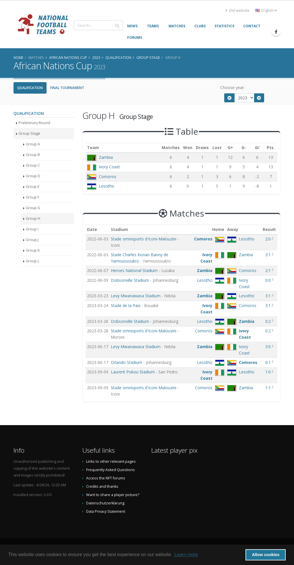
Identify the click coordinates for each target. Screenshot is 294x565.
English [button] (266, 10)
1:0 (268, 372)
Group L (32, 261)
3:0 (268, 346)
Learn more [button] (186, 554)
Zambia (106, 157)
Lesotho (106, 186)
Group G (33, 207)
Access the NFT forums (105, 478)
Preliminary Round (34, 122)
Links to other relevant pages (111, 461)
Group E (33, 186)
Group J (32, 239)
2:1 (268, 270)
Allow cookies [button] (265, 554)
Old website (237, 10)
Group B (33, 154)
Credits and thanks (102, 486)
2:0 (268, 239)
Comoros (107, 176)
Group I (32, 229)
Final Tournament (67, 87)
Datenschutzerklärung (105, 503)
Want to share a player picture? (112, 494)
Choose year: (232, 87)
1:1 (268, 387)
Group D (33, 175)
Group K (33, 250)
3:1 (268, 254)
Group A (33, 144)
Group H (33, 218)
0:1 (268, 362)
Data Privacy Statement (105, 511)
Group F (32, 197)
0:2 (268, 321)
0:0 (268, 280)
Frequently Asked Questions (110, 469)
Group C (33, 165)
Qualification (30, 87)
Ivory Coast (109, 166)
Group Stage (29, 133)
